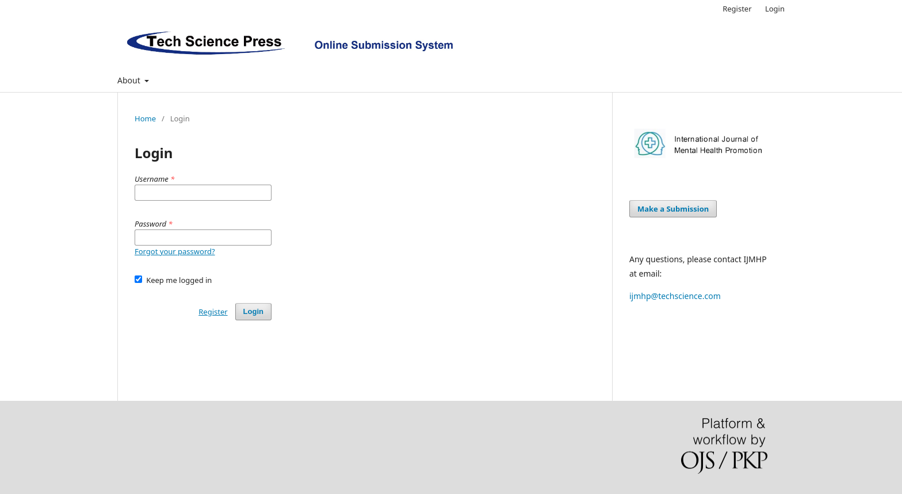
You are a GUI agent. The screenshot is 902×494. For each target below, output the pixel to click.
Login (775, 8)
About (129, 80)
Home (145, 118)
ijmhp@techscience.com (675, 295)
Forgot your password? (175, 251)
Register (737, 8)
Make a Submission (673, 209)
